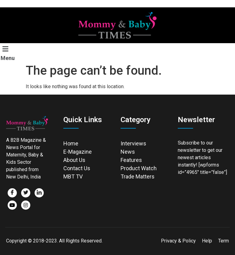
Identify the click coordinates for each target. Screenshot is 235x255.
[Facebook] (12, 192)
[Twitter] (25, 192)
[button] (11, 53)
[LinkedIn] (39, 192)
